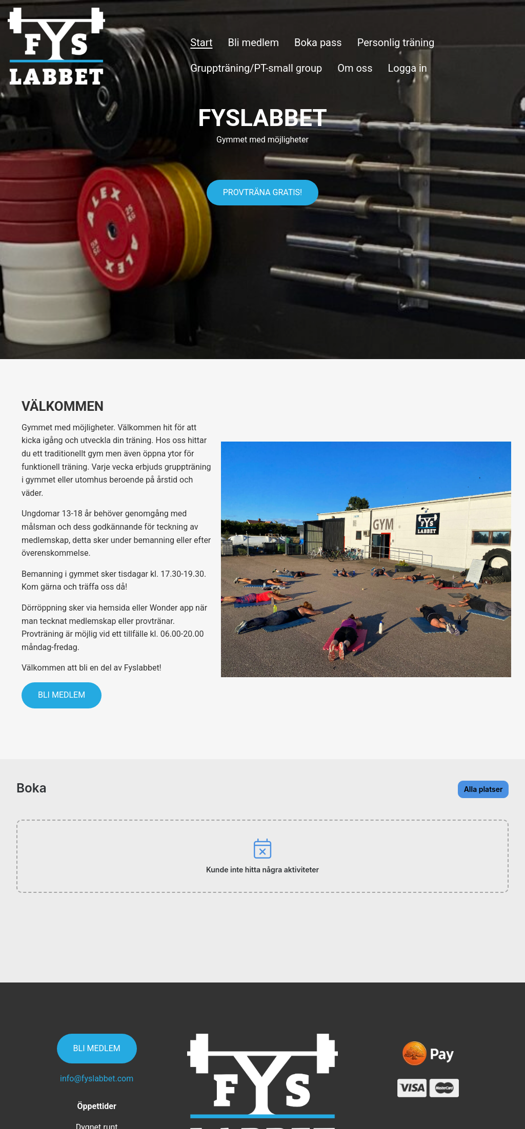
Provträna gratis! (262, 192)
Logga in (407, 68)
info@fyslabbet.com (96, 1029)
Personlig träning (396, 42)
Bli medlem (253, 42)
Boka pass (318, 42)
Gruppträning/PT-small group (256, 68)
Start (201, 42)
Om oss (354, 68)
